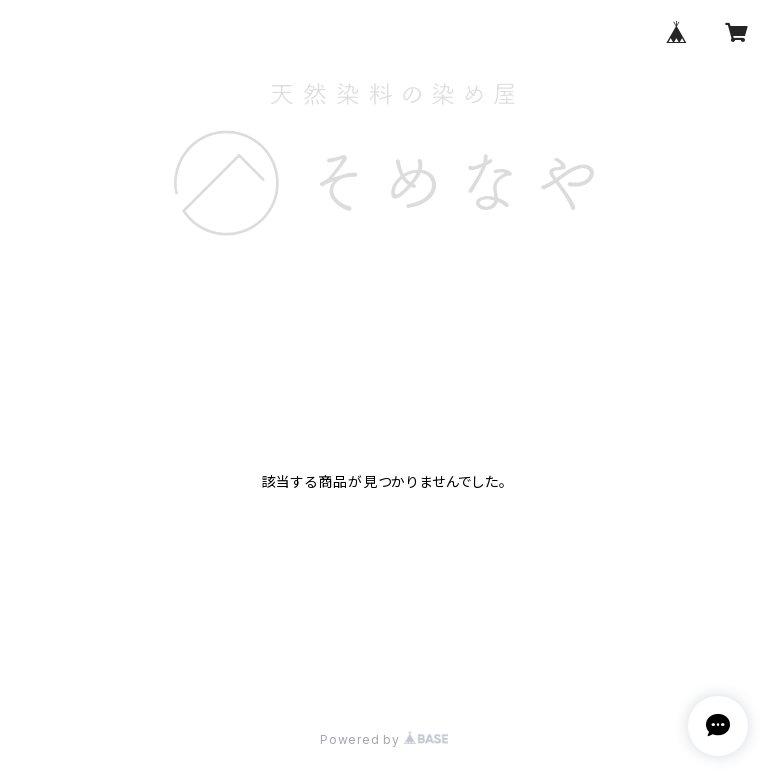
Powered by (384, 739)
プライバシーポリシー (83, 667)
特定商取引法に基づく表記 (249, 667)
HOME (233, 283)
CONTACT (517, 283)
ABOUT (311, 283)
